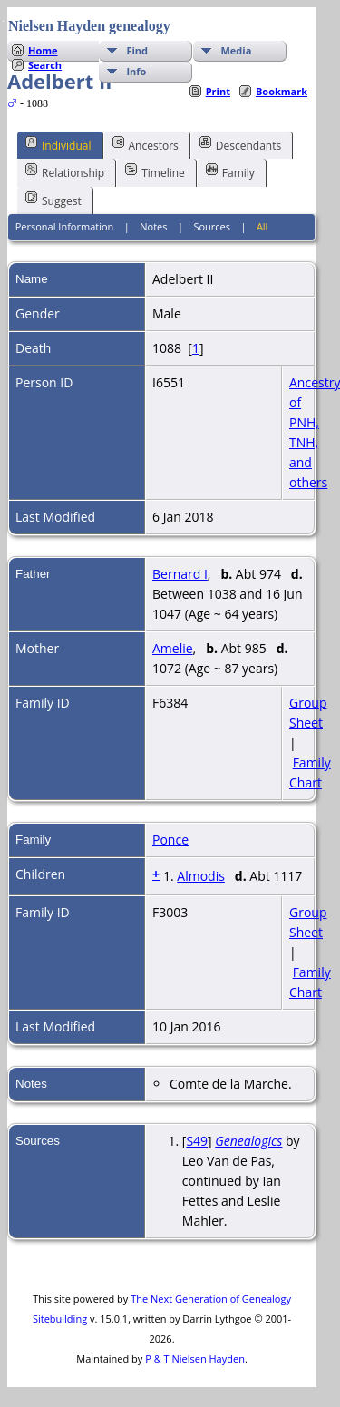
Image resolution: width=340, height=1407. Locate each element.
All (262, 226)
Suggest (53, 200)
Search (45, 65)
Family (230, 171)
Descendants (240, 144)
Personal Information (64, 226)
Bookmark (281, 91)
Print (218, 91)
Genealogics (248, 1140)
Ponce (170, 839)
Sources (211, 226)
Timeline (155, 171)
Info (136, 71)
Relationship (64, 171)
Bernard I (180, 573)
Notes (153, 226)
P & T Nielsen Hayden (195, 1358)
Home (43, 50)
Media (235, 50)
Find (137, 50)
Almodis (201, 875)
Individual (58, 144)
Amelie (172, 648)
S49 (197, 1140)
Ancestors (145, 144)
